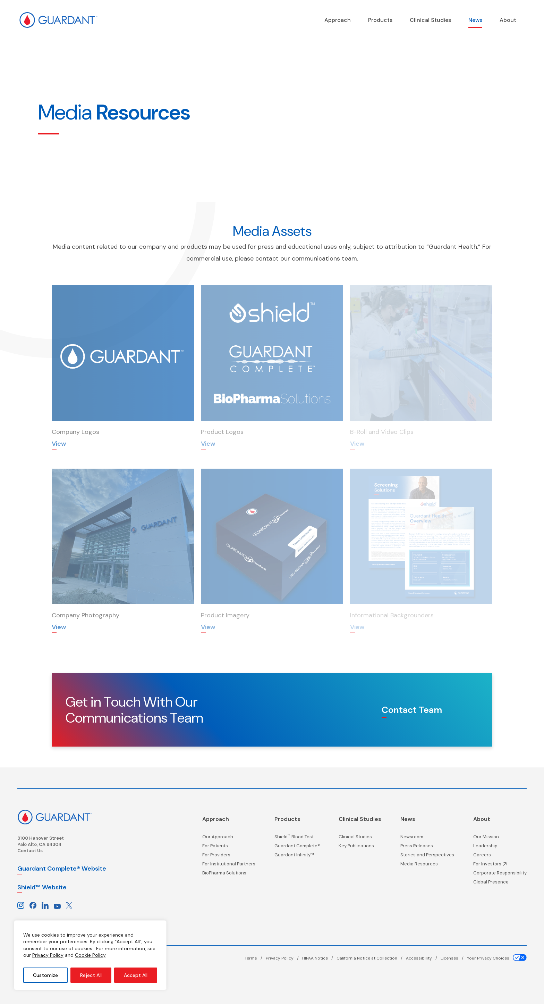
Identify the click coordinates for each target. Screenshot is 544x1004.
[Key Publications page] (360, 847)
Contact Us (30, 851)
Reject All (91, 975)
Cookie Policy (90, 955)
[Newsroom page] (427, 838)
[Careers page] (500, 856)
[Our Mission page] (500, 838)
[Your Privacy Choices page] (497, 958)
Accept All (135, 975)
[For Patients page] (228, 847)
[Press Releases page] (427, 847)
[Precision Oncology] (337, 20)
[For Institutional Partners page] (228, 865)
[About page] (508, 20)
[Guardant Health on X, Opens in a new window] (69, 905)
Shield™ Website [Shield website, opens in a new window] (42, 887)
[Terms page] (255, 958)
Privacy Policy (47, 955)
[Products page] (380, 20)
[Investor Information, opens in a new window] (500, 865)
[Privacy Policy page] (284, 958)
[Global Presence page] (500, 883)
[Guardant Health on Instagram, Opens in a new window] (20, 905)
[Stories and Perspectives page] (427, 856)
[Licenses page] (454, 958)
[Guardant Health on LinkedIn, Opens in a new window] (45, 905)
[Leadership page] (500, 847)
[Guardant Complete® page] (297, 847)
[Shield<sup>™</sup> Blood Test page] (297, 838)
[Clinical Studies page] (430, 20)
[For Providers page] (228, 856)
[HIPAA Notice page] (319, 958)
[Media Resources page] (427, 865)
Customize (45, 975)
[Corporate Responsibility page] (500, 874)
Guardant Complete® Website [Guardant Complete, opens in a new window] (61, 868)
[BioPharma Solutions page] (228, 874)
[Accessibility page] (423, 958)
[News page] (475, 20)
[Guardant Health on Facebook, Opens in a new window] (32, 905)
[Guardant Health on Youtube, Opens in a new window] (57, 905)
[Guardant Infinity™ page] (297, 856)
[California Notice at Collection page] (371, 958)
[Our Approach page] (228, 838)
